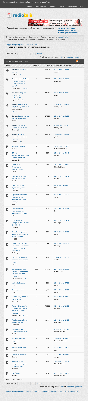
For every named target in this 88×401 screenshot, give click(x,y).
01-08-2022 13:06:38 (61, 195)
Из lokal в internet (18, 283)
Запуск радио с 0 (18, 290)
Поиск (61, 6)
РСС (80, 61)
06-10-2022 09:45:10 (61, 185)
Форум (29, 6)
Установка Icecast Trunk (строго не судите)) (20, 137)
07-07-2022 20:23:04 (61, 220)
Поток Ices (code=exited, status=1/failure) (17, 167)
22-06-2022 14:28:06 (61, 290)
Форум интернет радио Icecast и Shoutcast (22, 44)
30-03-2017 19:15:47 (61, 104)
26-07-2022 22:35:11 (61, 209)
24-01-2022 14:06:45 (61, 373)
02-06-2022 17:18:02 (61, 306)
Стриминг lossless (18, 146)
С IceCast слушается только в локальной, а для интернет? (20, 234)
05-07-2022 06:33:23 (61, 232)
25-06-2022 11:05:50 (61, 269)
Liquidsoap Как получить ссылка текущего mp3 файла (19, 211)
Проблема (15, 373)
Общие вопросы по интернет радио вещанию (29, 47)
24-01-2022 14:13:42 (61, 361)
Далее (39, 54)
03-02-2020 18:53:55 (61, 69)
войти (62, 57)
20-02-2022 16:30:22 (61, 348)
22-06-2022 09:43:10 (61, 297)
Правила (52, 6)
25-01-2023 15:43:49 (61, 153)
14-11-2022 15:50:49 (61, 164)
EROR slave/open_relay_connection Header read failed (22, 155)
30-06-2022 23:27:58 (61, 257)
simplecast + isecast (19, 348)
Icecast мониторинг (19, 355)
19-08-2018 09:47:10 (61, 93)
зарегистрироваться (74, 57)
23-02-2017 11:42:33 (61, 116)
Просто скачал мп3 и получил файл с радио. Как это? (20, 260)
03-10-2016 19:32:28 (61, 125)
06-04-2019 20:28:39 (61, 79)
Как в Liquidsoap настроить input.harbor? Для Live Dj (20, 222)
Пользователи (40, 6)
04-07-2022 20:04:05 (61, 243)
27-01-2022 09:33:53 (61, 355)
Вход (81, 6)
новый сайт (63, 37)
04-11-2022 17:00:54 (61, 176)
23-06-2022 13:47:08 (61, 283)
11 (18, 111)
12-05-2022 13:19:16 (61, 320)
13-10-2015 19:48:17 (61, 134)
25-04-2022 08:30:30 (61, 338)
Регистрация (72, 6)
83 (33, 54)
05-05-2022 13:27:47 (61, 329)
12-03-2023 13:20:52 (61, 146)
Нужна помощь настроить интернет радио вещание (19, 364)
